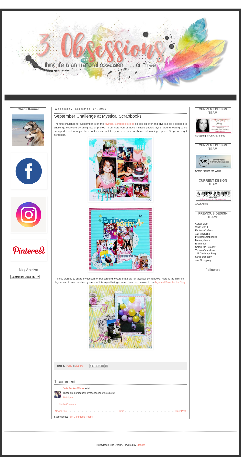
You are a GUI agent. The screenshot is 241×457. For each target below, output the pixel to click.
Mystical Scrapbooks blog (119, 123)
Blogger (141, 445)
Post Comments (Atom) (80, 416)
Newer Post (61, 411)
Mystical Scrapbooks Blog (170, 282)
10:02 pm (68, 397)
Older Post (180, 411)
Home (10, 97)
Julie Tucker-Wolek (73, 388)
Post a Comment (67, 404)
